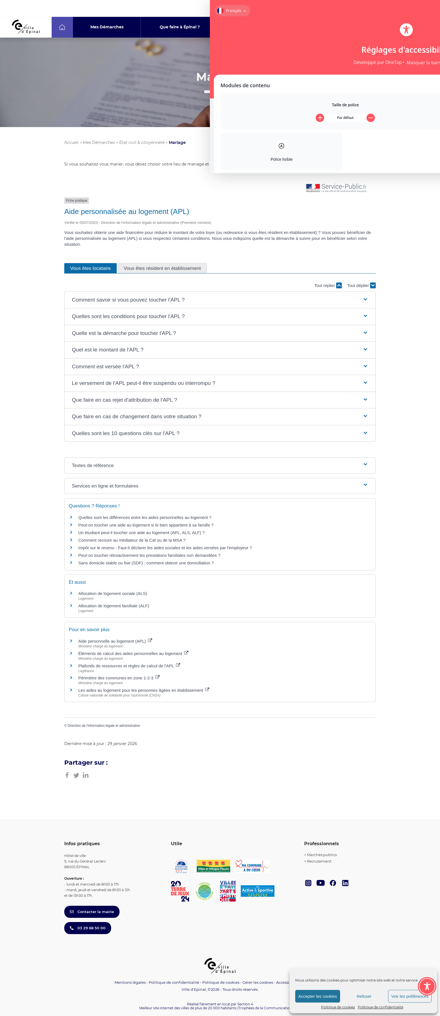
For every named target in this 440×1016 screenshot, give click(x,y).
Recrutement (319, 861)
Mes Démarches (99, 142)
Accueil (71, 142)
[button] (220, 300)
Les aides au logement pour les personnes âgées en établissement (143, 690)
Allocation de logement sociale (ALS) (112, 593)
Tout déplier (361, 285)
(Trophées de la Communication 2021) (269, 1008)
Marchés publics (322, 854)
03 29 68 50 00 (88, 928)
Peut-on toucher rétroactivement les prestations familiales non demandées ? (149, 555)
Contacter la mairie (92, 911)
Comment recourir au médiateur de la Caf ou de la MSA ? (131, 540)
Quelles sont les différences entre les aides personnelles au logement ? (144, 517)
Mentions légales (130, 982)
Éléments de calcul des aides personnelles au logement (133, 653)
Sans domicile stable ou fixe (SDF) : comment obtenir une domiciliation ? (146, 562)
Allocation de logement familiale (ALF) (113, 605)
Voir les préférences (409, 996)
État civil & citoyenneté (141, 142)
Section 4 (245, 1004)
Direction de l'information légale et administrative (104, 726)
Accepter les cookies (317, 996)
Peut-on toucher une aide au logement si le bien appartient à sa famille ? (146, 525)
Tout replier (328, 285)
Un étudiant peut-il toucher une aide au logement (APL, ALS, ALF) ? (141, 532)
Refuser (364, 996)
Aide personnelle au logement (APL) (115, 641)
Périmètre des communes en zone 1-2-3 (119, 677)
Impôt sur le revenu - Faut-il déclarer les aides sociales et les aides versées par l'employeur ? (165, 547)
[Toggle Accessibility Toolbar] (427, 955)
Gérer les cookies (257, 982)
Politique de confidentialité (380, 1007)
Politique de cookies (338, 1007)
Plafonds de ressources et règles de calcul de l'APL (129, 665)
